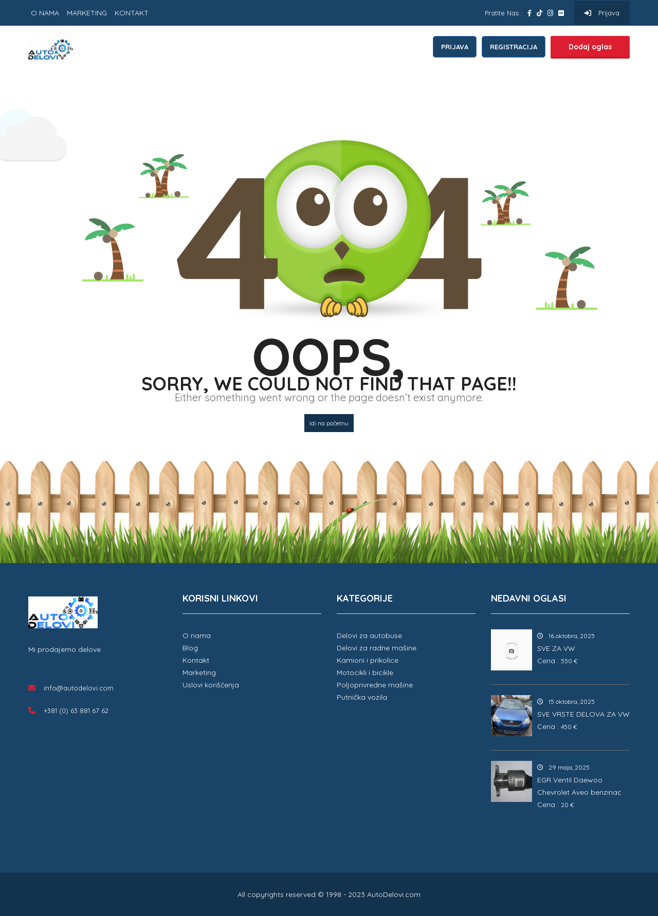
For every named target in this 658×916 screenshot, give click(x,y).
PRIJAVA (454, 47)
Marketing (199, 672)
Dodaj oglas (590, 46)
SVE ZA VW (556, 648)
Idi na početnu (329, 423)
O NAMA (45, 12)
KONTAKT (132, 12)
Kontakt (195, 660)
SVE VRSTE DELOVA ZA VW (583, 714)
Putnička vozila (362, 697)
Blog (190, 647)
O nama (196, 635)
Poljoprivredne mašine (375, 684)
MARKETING (87, 12)
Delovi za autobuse (369, 635)
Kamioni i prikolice (367, 660)
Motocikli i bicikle (365, 672)
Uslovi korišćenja (210, 684)
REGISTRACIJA (513, 47)
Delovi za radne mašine (376, 647)
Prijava (601, 13)
